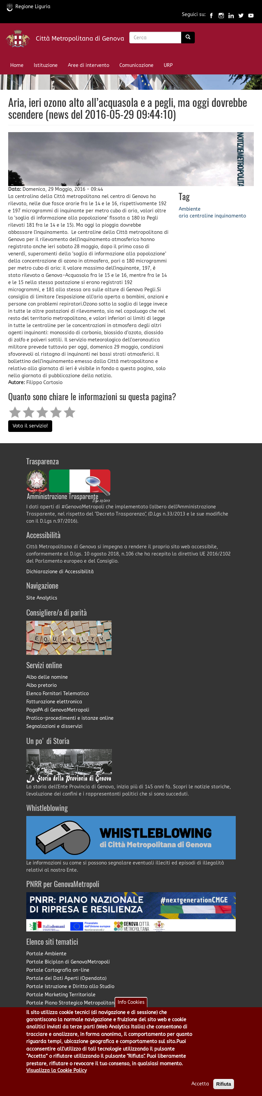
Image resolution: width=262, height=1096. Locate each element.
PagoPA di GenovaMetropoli (57, 710)
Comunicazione (136, 65)
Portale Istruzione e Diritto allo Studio (70, 986)
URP (168, 65)
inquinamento (230, 216)
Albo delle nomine (47, 677)
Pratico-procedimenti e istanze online (70, 718)
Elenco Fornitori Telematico (57, 694)
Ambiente (190, 209)
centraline (201, 216)
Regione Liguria (28, 7)
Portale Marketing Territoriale (61, 995)
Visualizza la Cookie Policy (56, 1078)
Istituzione (46, 65)
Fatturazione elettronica (54, 702)
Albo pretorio (41, 685)
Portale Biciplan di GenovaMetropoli (68, 962)
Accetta (200, 1092)
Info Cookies (131, 1010)
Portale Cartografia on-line (57, 970)
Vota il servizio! (30, 426)
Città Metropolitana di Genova (80, 38)
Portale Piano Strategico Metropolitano (71, 1003)
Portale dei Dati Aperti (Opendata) (66, 978)
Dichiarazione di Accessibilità (60, 572)
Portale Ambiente (46, 954)
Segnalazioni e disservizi (54, 726)
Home (17, 65)
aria (183, 216)
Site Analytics (41, 598)
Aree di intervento (88, 65)
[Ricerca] (188, 37)
